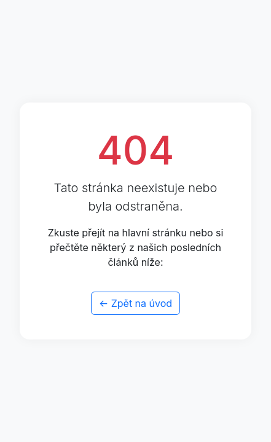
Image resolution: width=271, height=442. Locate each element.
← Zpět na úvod (135, 303)
